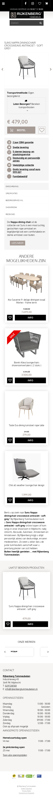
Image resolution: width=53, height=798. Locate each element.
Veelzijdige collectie (23, 165)
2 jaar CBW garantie (23, 142)
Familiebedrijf (20, 176)
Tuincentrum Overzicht (26, 793)
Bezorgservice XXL (14, 200)
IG (32, 3)
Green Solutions (26, 788)
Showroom (11, 207)
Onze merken (26, 641)
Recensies (10, 214)
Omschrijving (12, 186)
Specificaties (12, 193)
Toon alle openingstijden (15, 755)
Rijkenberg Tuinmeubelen (16, 676)
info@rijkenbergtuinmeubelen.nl (21, 689)
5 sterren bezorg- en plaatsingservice (23, 153)
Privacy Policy (26, 791)
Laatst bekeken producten (26, 567)
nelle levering (21, 147)
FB (25, 3)
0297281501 (11, 685)
